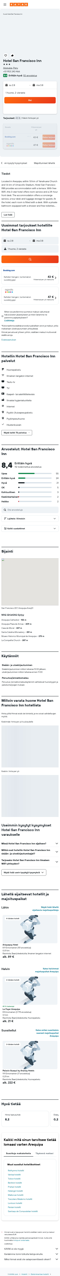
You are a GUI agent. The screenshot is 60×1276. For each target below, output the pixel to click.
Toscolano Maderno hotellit (20, 1199)
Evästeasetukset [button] (8, 339)
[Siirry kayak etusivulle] (19, 4)
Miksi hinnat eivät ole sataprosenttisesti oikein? (31, 1259)
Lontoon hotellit (15, 1203)
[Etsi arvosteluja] (32, 510)
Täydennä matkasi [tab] (44, 1153)
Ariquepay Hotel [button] (10, 944)
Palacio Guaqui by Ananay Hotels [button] (18, 1070)
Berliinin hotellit (15, 1182)
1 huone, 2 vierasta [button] (15, 92)
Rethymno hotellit (16, 1170)
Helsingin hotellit (15, 1191)
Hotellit (24, 1274)
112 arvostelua (30, 75)
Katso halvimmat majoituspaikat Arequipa (47, 970)
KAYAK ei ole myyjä (31, 1249)
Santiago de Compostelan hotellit (23, 1211)
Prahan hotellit (14, 1187)
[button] (5, 4)
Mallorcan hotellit (15, 1195)
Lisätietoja (9, 320)
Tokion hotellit (14, 1178)
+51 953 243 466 (11, 71)
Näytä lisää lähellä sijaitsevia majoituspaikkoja (45, 908)
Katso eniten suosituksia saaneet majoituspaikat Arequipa (47, 1033)
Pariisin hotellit (14, 1207)
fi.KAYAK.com (13, 1274)
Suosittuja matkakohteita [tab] (18, 1153)
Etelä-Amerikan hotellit (40, 1274)
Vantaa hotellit (14, 1174)
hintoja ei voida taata (21, 1240)
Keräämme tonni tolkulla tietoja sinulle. (31, 1254)
